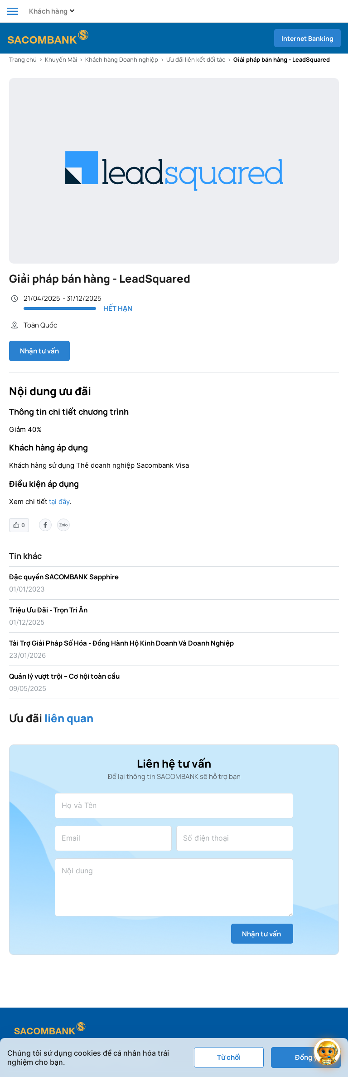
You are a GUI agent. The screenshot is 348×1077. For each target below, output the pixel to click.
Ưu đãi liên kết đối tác (195, 59)
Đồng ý (306, 1057)
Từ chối (229, 1057)
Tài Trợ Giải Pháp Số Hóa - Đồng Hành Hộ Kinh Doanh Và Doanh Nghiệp (121, 643)
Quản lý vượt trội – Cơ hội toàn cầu (64, 676)
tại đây (59, 501)
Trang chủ (23, 59)
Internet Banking (307, 38)
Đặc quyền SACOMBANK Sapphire (64, 577)
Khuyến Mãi (61, 59)
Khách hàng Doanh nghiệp (121, 59)
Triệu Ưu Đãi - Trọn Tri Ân (48, 610)
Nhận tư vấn (39, 351)
